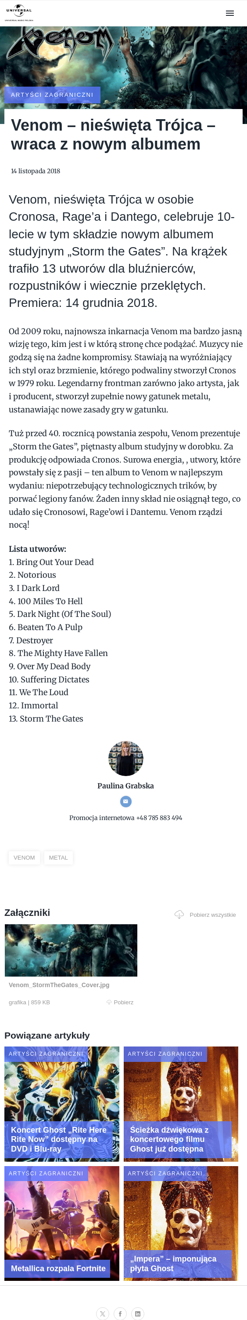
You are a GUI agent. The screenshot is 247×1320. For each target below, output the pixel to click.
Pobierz (59, 983)
